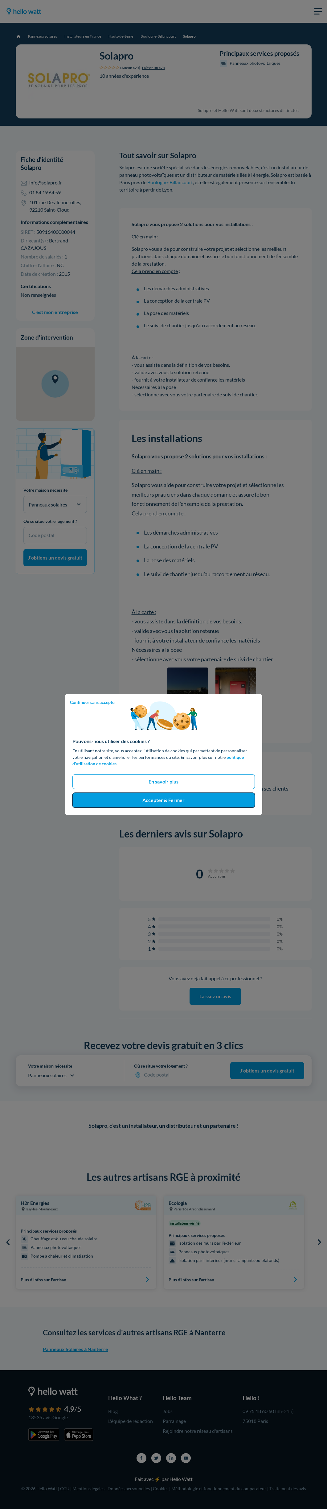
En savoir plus (163, 781)
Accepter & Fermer (163, 800)
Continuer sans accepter (93, 702)
